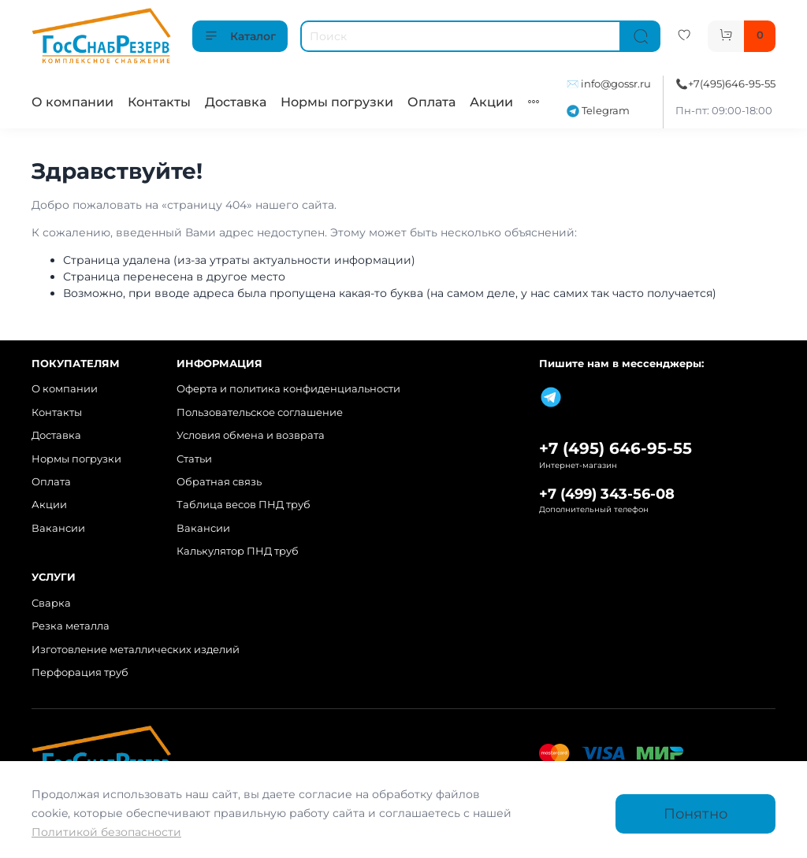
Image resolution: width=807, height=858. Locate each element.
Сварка (51, 603)
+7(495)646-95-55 (731, 84)
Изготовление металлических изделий (136, 650)
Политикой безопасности (106, 832)
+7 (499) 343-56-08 (607, 494)
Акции (491, 102)
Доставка (235, 102)
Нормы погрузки (337, 102)
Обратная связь (219, 482)
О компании (72, 102)
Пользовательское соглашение (260, 412)
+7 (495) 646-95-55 (615, 448)
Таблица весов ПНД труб (244, 505)
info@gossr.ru (616, 84)
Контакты (159, 102)
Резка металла (71, 626)
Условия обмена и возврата (251, 435)
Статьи (194, 459)
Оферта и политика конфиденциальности (288, 389)
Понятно (695, 813)
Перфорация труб (80, 672)
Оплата (431, 102)
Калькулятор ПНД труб (238, 551)
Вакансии (58, 528)
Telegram (598, 111)
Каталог (240, 36)
